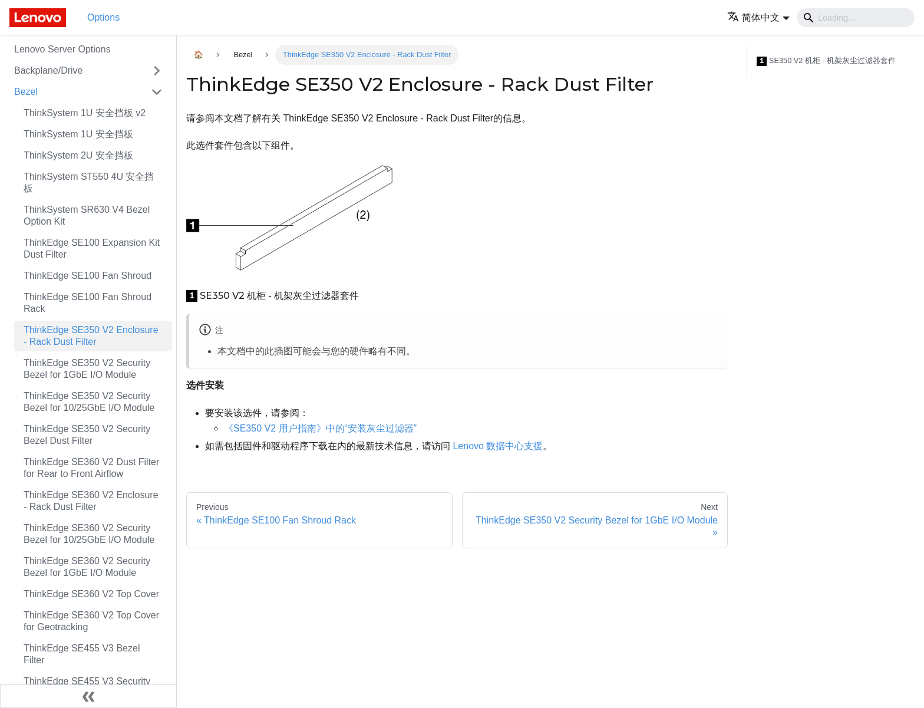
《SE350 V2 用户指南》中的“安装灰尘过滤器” (320, 428)
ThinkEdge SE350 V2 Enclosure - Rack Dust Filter (91, 336)
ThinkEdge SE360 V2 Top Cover (91, 594)
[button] (758, 17)
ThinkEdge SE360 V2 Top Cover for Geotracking (91, 621)
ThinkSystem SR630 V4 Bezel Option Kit (87, 215)
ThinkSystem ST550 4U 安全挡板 (89, 182)
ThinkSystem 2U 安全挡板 (78, 155)
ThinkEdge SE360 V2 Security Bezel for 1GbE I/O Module (87, 567)
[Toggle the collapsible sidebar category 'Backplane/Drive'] (156, 70)
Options (103, 17)
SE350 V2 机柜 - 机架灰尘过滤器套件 (826, 61)
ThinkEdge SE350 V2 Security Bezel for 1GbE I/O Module (87, 369)
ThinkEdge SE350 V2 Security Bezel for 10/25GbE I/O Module (89, 402)
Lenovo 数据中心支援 (498, 446)
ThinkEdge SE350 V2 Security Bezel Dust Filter (87, 435)
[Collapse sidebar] (88, 696)
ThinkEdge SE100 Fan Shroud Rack (87, 303)
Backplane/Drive (48, 70)
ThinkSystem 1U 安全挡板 (78, 134)
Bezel (26, 92)
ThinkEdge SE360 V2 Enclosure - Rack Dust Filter (91, 501)
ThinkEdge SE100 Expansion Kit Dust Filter (92, 248)
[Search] (856, 17)
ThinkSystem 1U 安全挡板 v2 (85, 113)
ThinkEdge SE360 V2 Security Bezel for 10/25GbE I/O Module (89, 534)
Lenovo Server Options (62, 49)
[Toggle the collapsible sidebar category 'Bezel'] (156, 92)
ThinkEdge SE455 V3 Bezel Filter (82, 654)
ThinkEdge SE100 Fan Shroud (87, 276)
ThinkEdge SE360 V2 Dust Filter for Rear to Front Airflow (91, 468)
